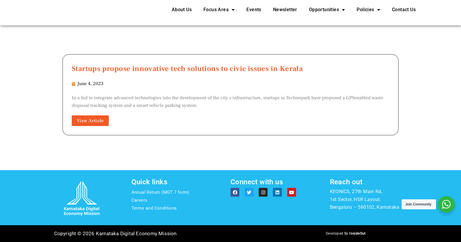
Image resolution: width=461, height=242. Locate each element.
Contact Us (404, 13)
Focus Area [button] (219, 13)
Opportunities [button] (327, 13)
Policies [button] (368, 13)
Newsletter (285, 13)
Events (253, 13)
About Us (182, 13)
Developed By (345, 234)
